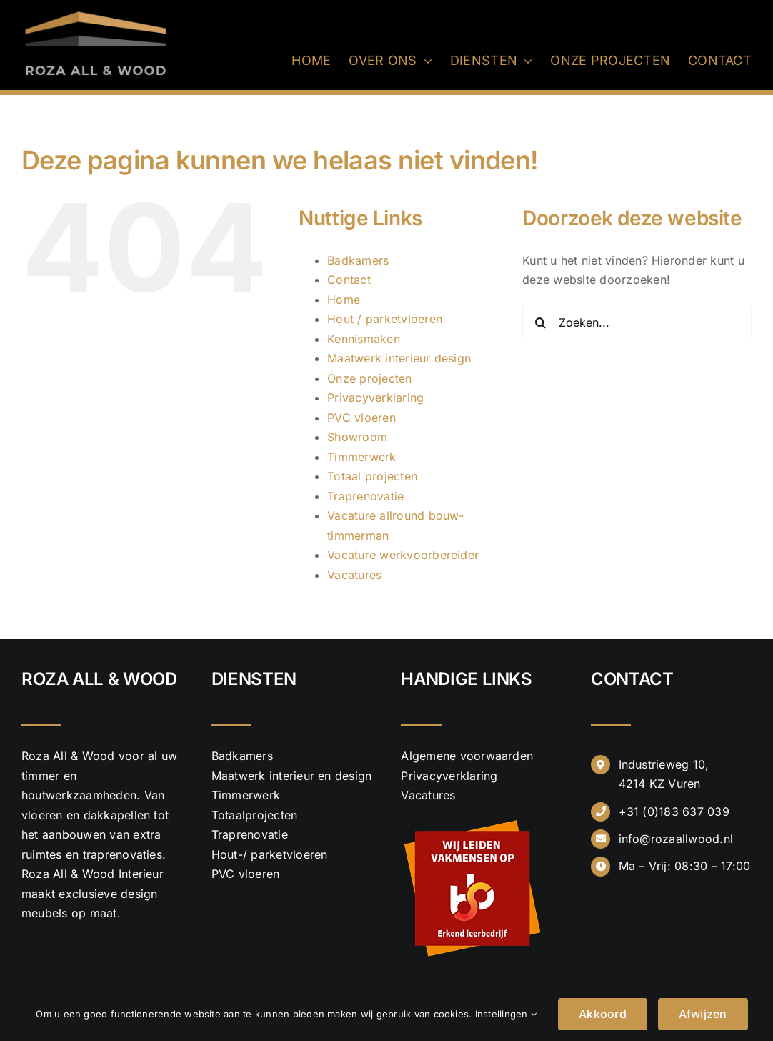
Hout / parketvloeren (384, 319)
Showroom (357, 437)
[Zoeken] (540, 322)
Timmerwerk (361, 457)
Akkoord (603, 1014)
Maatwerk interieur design (399, 358)
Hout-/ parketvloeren (269, 854)
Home (343, 299)
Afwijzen (703, 1014)
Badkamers (358, 260)
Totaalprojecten (254, 815)
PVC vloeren (361, 417)
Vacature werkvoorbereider (403, 555)
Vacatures (354, 575)
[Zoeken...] (637, 322)
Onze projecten (369, 378)
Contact (349, 279)
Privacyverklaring (375, 397)
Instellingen (506, 1014)
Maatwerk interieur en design (291, 776)
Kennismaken (363, 339)
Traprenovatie (365, 496)
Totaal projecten (372, 476)
